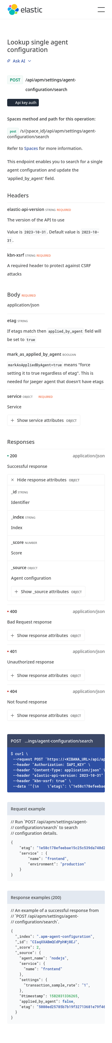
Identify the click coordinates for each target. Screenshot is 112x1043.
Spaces (31, 148)
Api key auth (25, 102)
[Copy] (98, 741)
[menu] (19, 61)
